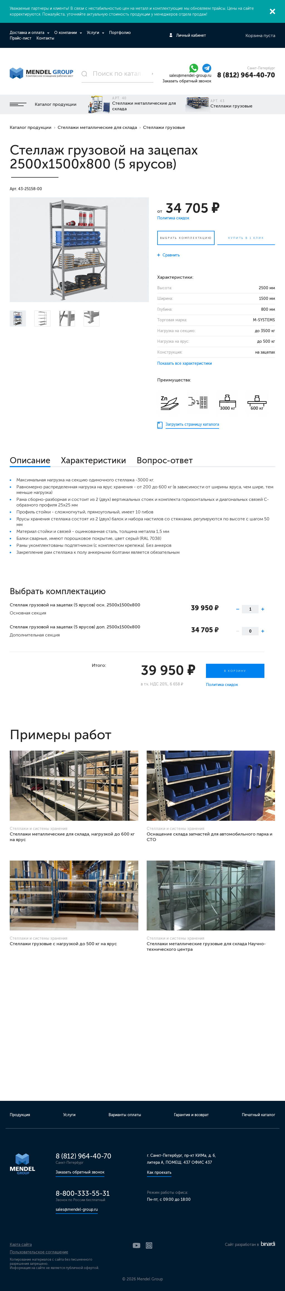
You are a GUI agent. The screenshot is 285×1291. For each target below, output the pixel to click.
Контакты (45, 38)
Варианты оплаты (125, 1115)
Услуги (93, 32)
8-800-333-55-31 (83, 1193)
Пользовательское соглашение (39, 1252)
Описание (30, 460)
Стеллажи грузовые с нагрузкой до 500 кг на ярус (63, 943)
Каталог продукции (43, 104)
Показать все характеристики (184, 363)
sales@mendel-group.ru (190, 75)
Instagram (149, 1245)
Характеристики (93, 460)
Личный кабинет (191, 35)
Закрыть (272, 11)
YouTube (136, 1245)
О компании (66, 32)
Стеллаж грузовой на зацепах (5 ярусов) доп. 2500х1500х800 (75, 626)
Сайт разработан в (250, 1244)
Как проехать (159, 1172)
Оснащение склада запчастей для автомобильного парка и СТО (209, 836)
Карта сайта (21, 1244)
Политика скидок (173, 218)
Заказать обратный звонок (187, 81)
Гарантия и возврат (191, 1115)
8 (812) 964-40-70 (246, 75)
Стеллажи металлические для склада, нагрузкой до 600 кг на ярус (72, 836)
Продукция (20, 1115)
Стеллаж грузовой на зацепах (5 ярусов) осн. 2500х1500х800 (75, 604)
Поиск (152, 74)
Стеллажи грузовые (164, 127)
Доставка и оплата (27, 32)
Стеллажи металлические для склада (97, 127)
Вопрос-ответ (165, 460)
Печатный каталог (258, 1115)
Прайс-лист (20, 38)
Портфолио (120, 32)
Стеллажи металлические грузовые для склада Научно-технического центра (206, 946)
